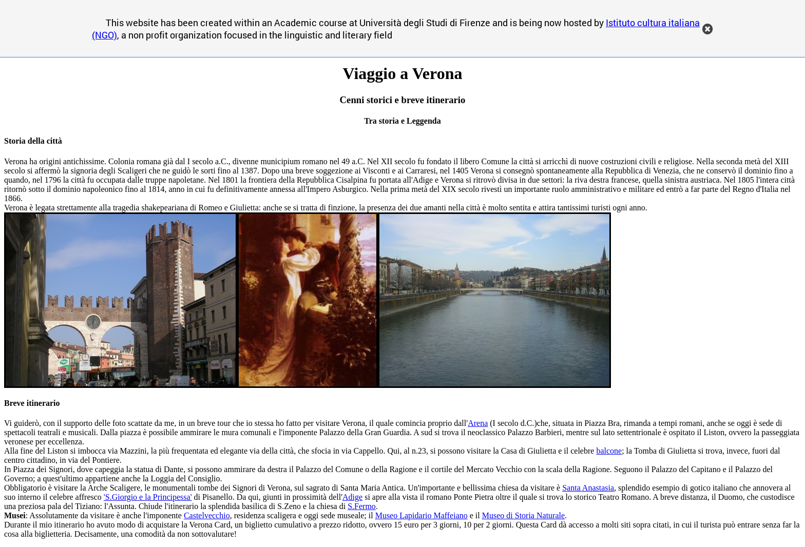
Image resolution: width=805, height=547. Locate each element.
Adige (352, 497)
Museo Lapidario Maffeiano (421, 515)
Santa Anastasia (588, 487)
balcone (609, 450)
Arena (478, 423)
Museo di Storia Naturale (523, 515)
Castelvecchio (207, 515)
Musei (15, 515)
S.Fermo (362, 506)
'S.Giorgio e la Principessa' (148, 497)
